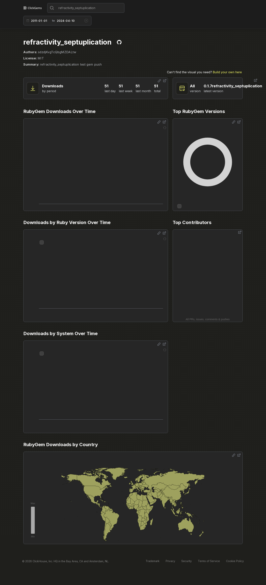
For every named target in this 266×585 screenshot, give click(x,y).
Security (186, 561)
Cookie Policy (235, 561)
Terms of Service (209, 561)
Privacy (170, 561)
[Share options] (159, 81)
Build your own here (227, 72)
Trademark (153, 561)
